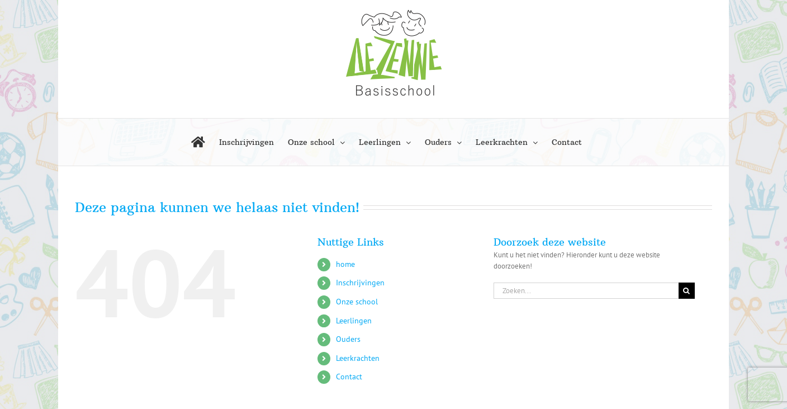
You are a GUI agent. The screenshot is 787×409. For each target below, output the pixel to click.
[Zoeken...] (586, 291)
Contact (349, 377)
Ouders (348, 339)
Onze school (357, 302)
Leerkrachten (358, 358)
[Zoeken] (687, 291)
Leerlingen (354, 321)
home (345, 264)
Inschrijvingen (360, 283)
